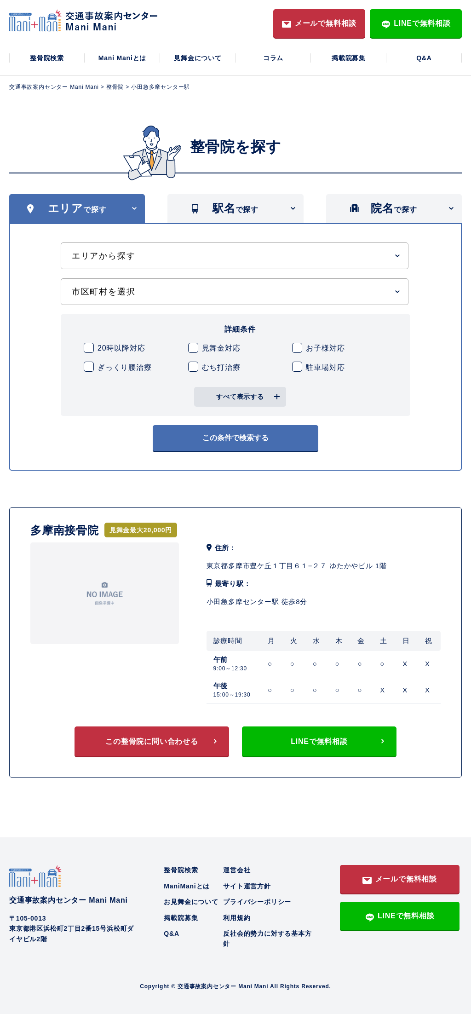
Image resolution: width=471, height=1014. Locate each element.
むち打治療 (221, 367)
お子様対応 (325, 348)
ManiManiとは (187, 886)
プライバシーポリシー (257, 901)
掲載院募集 (349, 58)
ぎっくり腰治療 (125, 367)
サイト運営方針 (247, 886)
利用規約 (236, 918)
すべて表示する (240, 396)
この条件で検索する (235, 438)
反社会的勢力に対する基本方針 (267, 938)
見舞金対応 (221, 348)
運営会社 (236, 870)
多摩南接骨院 (64, 530)
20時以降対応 (121, 348)
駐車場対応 (325, 367)
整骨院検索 (47, 58)
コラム (273, 58)
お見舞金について (191, 901)
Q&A (424, 58)
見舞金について (198, 58)
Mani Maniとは (122, 58)
